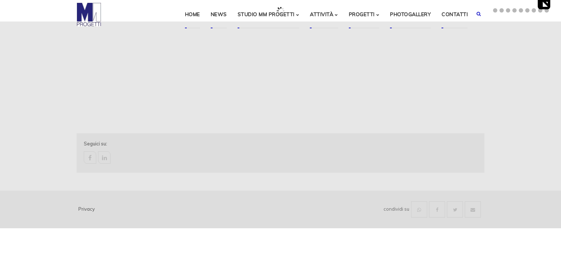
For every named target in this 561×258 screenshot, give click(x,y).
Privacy (86, 209)
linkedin (104, 157)
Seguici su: (95, 144)
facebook (90, 157)
